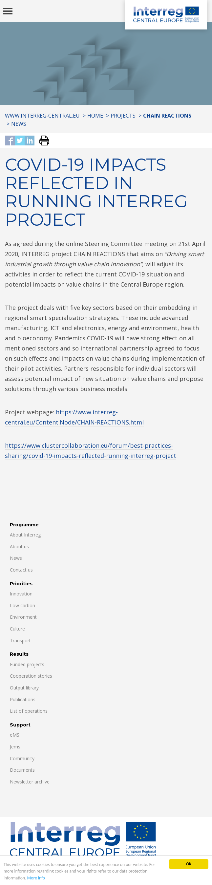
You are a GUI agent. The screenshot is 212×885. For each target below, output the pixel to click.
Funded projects (27, 664)
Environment (23, 617)
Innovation (21, 594)
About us (19, 546)
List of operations (29, 711)
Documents (22, 770)
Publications (22, 699)
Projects (123, 115)
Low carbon (22, 605)
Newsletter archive (30, 782)
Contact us (21, 570)
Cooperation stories (31, 676)
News (18, 123)
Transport (20, 640)
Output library (24, 688)
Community (22, 758)
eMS (14, 735)
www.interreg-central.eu (42, 115)
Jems (15, 747)
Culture (17, 629)
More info (36, 878)
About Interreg (25, 535)
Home (95, 115)
